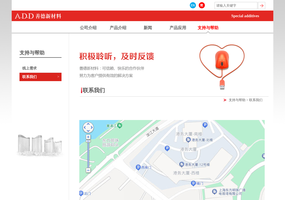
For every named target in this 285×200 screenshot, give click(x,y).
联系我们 (29, 77)
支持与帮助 (237, 100)
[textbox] (236, 5)
